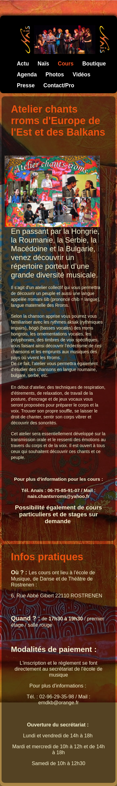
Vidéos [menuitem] (81, 74)
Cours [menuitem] (65, 63)
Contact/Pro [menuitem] (58, 85)
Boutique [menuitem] (94, 63)
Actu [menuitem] (23, 63)
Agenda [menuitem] (27, 74)
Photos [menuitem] (55, 74)
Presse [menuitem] (26, 85)
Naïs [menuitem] (43, 63)
